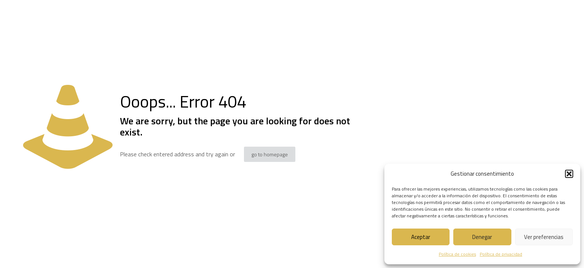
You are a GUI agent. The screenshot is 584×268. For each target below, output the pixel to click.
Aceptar (420, 237)
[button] (569, 174)
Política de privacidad (501, 254)
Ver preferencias (544, 237)
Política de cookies (457, 254)
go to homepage (269, 154)
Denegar (482, 237)
